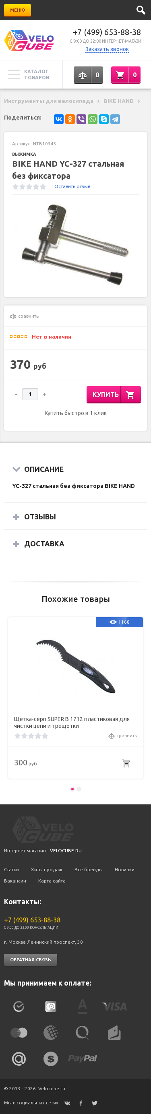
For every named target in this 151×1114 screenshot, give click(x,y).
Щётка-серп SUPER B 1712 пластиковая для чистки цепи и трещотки (72, 722)
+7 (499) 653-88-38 (107, 32)
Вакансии (15, 880)
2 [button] (79, 789)
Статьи (11, 869)
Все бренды (88, 869)
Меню (17, 10)
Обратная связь (30, 959)
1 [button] (72, 789)
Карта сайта (52, 880)
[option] (75, 246)
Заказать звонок (107, 49)
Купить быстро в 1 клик (76, 413)
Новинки (124, 869)
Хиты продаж (46, 869)
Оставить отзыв (72, 186)
